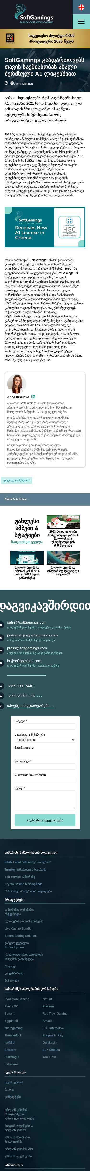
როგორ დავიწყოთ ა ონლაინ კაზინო (19, 1128)
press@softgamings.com (27, 648)
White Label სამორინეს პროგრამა (28, 862)
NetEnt (47, 999)
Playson (48, 1006)
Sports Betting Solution (21, 936)
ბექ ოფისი (11, 980)
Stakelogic (12, 1057)
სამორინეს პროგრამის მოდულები (28, 891)
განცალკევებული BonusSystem (17, 945)
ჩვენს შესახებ (14, 1082)
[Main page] (36, 14)
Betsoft (9, 1013)
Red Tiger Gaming (55, 1013)
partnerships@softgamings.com (32, 635)
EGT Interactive (53, 1028)
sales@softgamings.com (27, 622)
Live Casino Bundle (18, 928)
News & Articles (15, 499)
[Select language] (81, 7)
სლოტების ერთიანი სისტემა (24, 921)
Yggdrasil (11, 1021)
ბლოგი (9, 1089)
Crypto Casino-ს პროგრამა (23, 884)
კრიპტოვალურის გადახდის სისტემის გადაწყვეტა (23, 957)
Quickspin (50, 1042)
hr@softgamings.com (24, 661)
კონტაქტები (13, 1097)
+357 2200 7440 (20, 686)
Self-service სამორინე (20, 877)
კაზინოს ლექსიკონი (18, 1156)
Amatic (47, 1021)
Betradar (10, 1049)
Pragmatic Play (53, 1035)
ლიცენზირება (14, 973)
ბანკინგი (10, 966)
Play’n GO (11, 1006)
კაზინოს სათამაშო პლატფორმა (17, 1139)
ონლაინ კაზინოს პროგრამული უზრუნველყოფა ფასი (19, 1114)
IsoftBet (10, 1042)
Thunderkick (13, 1035)
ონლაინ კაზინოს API (19, 1149)
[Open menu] (81, 21)
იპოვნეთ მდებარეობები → (30, 706)
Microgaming (14, 1028)
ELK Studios (51, 1049)
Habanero (11, 1064)
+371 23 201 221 (20, 696)
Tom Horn (49, 1057)
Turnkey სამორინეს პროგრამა (25, 869)
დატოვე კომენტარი (16, 480)
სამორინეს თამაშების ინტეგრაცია (19, 912)
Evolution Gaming (17, 999)
